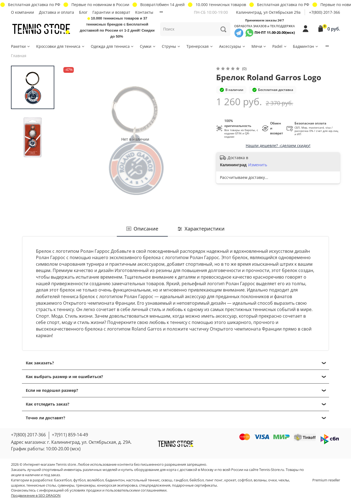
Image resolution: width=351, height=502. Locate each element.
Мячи (259, 46)
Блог (83, 12)
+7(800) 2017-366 (324, 12)
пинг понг (214, 480)
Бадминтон (306, 46)
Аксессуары (232, 46)
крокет (230, 480)
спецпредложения (154, 485)
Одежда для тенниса (112, 46)
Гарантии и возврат (111, 12)
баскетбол (63, 480)
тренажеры (85, 485)
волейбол (95, 480)
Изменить (257, 164)
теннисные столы (41, 485)
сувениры (66, 485)
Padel (279, 46)
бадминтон (114, 480)
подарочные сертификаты (194, 485)
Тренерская (199, 46)
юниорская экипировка (117, 485)
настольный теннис (143, 480)
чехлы (283, 480)
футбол (79, 480)
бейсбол (196, 480)
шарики (18, 485)
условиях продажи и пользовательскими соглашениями (118, 490)
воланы (260, 480)
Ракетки (20, 46)
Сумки (148, 46)
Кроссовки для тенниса (60, 46)
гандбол (181, 480)
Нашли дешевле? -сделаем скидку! (278, 145)
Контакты (144, 12)
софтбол (245, 480)
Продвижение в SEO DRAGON (36, 495)
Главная (18, 55)
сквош (166, 480)
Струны (171, 46)
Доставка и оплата (56, 12)
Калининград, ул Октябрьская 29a (268, 12)
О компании (22, 12)
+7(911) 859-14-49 (70, 435)
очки (272, 480)
